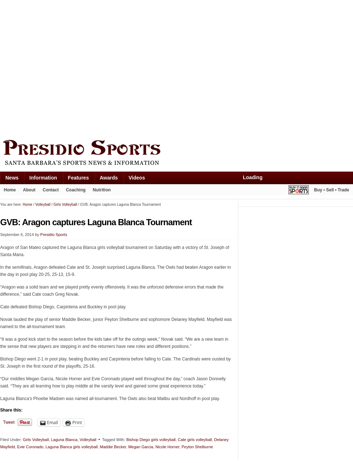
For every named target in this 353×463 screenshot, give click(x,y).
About (29, 189)
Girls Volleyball (36, 439)
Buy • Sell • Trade (331, 189)
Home (10, 189)
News (12, 178)
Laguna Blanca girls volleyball (72, 447)
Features (78, 178)
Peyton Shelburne (197, 447)
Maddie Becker (113, 447)
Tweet (9, 422)
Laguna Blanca (64, 439)
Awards (109, 178)
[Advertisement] (67, 68)
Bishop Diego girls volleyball (151, 439)
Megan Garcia (140, 447)
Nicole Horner (167, 447)
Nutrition (102, 189)
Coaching (76, 189)
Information (43, 178)
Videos (136, 178)
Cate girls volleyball (195, 439)
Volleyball (88, 439)
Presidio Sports (176, 154)
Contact (51, 189)
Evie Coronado (30, 447)
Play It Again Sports (299, 190)
